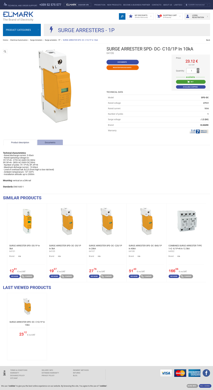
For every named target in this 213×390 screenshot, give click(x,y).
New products (114, 5)
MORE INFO (192, 386)
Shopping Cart (169, 16)
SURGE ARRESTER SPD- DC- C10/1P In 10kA (27, 323)
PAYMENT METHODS (81, 370)
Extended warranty (50, 373)
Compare (26, 276)
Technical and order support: (21, 5)
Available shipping (190, 87)
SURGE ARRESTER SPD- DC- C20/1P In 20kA (105, 247)
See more (14, 276)
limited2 (178, 5)
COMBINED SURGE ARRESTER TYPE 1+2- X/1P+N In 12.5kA (185, 247)
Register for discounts (122, 67)
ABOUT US (167, 5)
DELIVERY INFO (47, 370)
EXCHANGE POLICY (17, 376)
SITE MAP (14, 378)
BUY (190, 82)
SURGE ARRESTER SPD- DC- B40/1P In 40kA (145, 247)
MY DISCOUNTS (140, 16)
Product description (20, 142)
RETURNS (76, 373)
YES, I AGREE (205, 386)
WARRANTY (14, 373)
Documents (50, 142)
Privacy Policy (48, 376)
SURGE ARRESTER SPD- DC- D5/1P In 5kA (65, 247)
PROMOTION (99, 5)
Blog (75, 376)
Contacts (156, 5)
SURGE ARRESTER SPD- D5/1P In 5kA (24, 247)
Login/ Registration (197, 16)
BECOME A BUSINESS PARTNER (136, 5)
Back (208, 40)
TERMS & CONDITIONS (18, 370)
